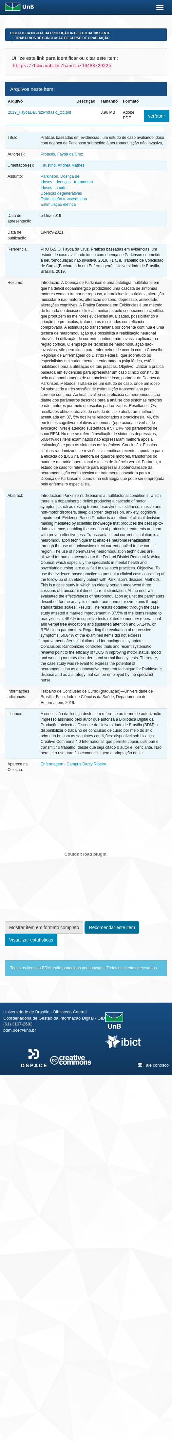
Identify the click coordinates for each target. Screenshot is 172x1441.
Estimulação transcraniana (64, 199)
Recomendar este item (112, 927)
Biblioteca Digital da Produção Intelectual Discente (60, 33)
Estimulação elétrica (58, 204)
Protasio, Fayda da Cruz (62, 154)
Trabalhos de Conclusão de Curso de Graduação (62, 38)
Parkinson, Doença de (60, 176)
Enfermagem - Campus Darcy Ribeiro (49, 42)
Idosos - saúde (54, 188)
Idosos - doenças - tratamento (67, 182)
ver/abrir (156, 116)
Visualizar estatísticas (31, 939)
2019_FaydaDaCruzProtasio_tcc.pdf (39, 112)
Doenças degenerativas (61, 193)
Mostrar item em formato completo (44, 927)
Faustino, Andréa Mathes (62, 165)
